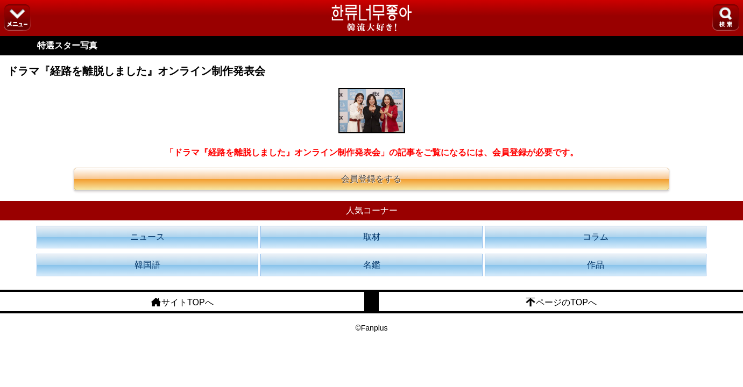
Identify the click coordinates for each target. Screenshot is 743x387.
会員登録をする (371, 178)
